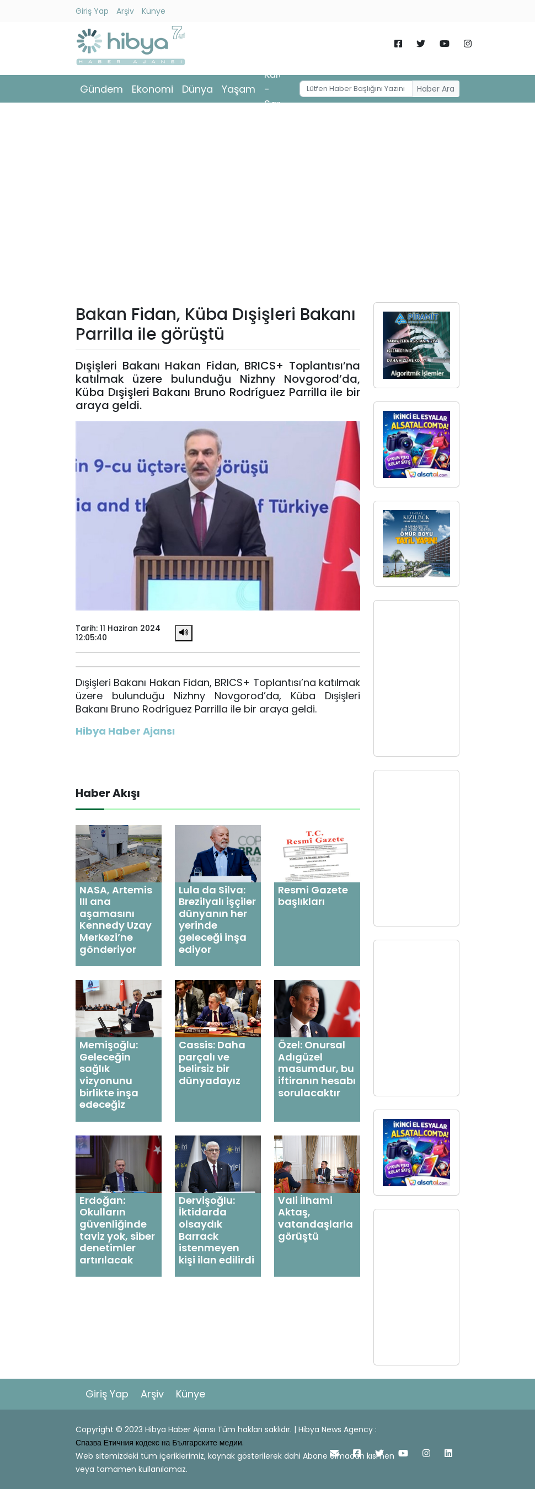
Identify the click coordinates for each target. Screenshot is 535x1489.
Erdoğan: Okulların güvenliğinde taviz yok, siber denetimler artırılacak (117, 1230)
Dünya (197, 89)
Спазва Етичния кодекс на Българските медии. (160, 1442)
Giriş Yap (92, 11)
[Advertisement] (267, 206)
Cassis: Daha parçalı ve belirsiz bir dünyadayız (212, 1063)
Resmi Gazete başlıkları (313, 896)
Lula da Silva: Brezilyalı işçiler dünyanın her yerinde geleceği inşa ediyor (217, 919)
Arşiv (125, 11)
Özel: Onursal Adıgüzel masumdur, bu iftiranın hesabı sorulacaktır (317, 1068)
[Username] (356, 89)
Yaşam (238, 89)
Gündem (101, 89)
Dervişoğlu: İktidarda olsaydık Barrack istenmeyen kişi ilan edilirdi (216, 1230)
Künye (153, 11)
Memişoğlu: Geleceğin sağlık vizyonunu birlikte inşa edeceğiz (108, 1074)
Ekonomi (152, 89)
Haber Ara (435, 88)
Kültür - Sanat (278, 89)
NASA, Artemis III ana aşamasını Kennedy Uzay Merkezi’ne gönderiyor (115, 919)
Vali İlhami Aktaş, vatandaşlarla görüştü (315, 1218)
